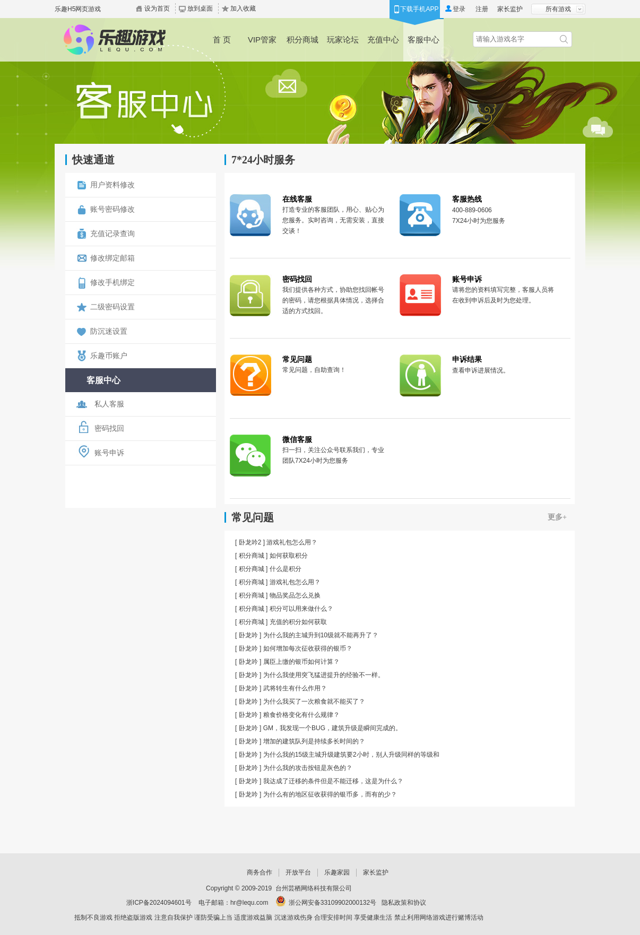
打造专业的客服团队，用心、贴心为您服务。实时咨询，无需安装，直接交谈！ (333, 220)
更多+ (557, 517)
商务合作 (259, 872)
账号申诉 (467, 279)
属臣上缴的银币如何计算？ (301, 661)
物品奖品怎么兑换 (295, 595)
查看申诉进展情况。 (480, 370)
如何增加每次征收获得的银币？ (307, 648)
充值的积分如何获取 (298, 622)
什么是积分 (285, 569)
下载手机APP (419, 9)
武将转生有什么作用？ (295, 688)
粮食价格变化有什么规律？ (301, 714)
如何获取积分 (289, 555)
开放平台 (298, 872)
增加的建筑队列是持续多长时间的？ (314, 741)
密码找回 (297, 279)
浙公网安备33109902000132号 (332, 902)
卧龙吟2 (250, 542)
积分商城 (251, 555)
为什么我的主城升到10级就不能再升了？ (320, 635)
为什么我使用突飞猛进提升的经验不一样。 (323, 675)
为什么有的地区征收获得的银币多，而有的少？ (330, 794)
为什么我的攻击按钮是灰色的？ (307, 768)
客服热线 (467, 199)
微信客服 (297, 439)
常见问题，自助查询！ (314, 370)
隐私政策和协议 (404, 902)
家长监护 (510, 9)
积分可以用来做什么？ (301, 608)
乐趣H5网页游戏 (78, 9)
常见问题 (297, 359)
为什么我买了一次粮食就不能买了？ (314, 701)
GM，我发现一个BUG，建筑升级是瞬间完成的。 (332, 728)
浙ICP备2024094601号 (159, 902)
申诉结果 (467, 359)
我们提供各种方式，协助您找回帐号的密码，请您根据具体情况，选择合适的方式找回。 (333, 300)
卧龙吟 (248, 635)
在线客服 (297, 199)
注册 (481, 9)
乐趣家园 (337, 872)
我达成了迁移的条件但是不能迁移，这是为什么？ (333, 781)
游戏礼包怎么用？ (291, 542)
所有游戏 (558, 9)
